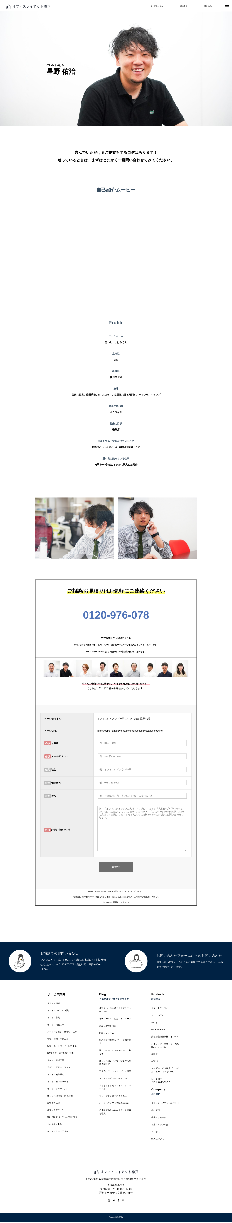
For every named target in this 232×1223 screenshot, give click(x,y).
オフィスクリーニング (57, 1090)
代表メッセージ (158, 1118)
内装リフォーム (106, 1034)
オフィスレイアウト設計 (59, 1011)
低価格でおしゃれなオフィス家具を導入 (115, 1113)
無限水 (154, 1055)
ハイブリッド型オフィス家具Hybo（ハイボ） (165, 1046)
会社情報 (155, 1111)
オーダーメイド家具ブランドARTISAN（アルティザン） (165, 1071)
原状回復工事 (53, 1104)
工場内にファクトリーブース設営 (115, 1072)
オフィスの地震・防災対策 (60, 1097)
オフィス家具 (53, 1019)
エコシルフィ (157, 1016)
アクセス (155, 1133)
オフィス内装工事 (55, 1026)
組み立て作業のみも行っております (115, 1043)
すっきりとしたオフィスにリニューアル (115, 1088)
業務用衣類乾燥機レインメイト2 (166, 1038)
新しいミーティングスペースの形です (115, 1053)
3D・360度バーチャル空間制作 (62, 1118)
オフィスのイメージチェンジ (113, 1079)
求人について (157, 1140)
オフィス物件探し (55, 1075)
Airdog (154, 1023)
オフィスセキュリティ (57, 1083)
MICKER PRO (158, 1030)
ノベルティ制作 (54, 1125)
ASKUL (154, 1062)
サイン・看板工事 (55, 1061)
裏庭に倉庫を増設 (107, 1027)
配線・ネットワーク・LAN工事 (62, 1047)
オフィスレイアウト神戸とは (165, 1104)
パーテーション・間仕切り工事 (62, 1033)
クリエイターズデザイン (59, 1132)
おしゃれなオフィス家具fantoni (114, 1104)
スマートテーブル (159, 1009)
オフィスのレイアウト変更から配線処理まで (115, 1064)
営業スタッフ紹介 (159, 1126)
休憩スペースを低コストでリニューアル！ (115, 1011)
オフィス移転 (53, 1004)
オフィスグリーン (55, 1111)
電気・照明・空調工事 (57, 1040)
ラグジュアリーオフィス (59, 1068)
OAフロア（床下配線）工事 (60, 1054)
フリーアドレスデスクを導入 (113, 1097)
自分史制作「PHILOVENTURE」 (161, 1082)
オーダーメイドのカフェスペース (115, 1020)
